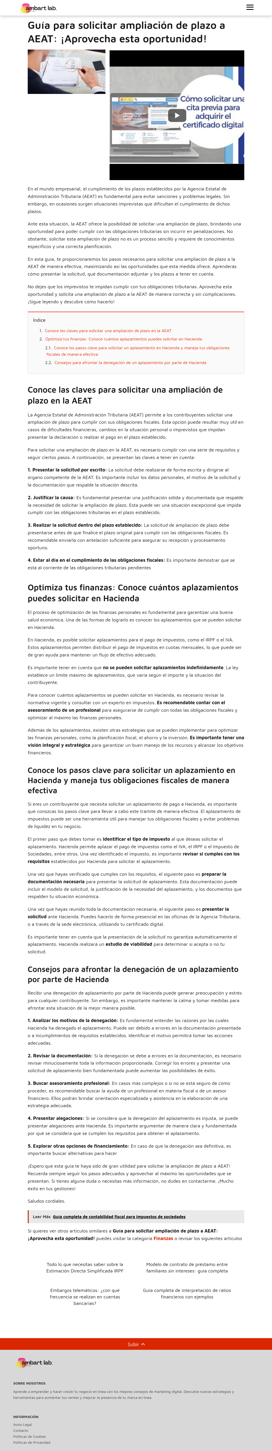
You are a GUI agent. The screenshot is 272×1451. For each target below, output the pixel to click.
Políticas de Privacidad (31, 1439)
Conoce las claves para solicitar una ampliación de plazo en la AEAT (108, 330)
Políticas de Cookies (29, 1433)
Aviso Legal (22, 1421)
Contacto (20, 1427)
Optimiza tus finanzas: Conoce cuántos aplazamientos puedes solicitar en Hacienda (123, 339)
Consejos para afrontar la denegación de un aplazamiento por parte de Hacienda (130, 362)
